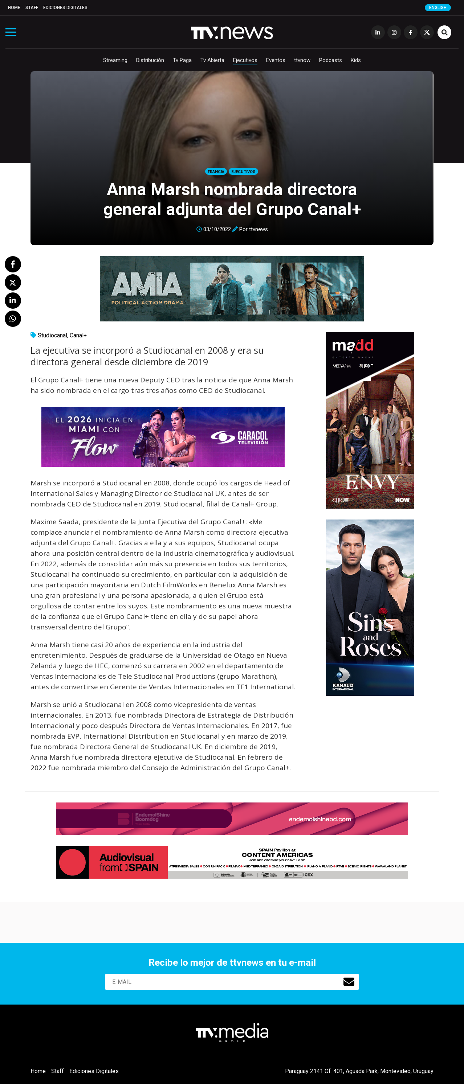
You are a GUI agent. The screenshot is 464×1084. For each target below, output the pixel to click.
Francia (216, 171)
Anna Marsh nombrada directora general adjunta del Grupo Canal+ (232, 199)
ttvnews (258, 229)
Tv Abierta (212, 60)
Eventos (275, 60)
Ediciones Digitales (65, 7)
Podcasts (330, 60)
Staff (31, 7)
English (438, 7)
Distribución (150, 60)
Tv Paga (182, 60)
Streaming (115, 60)
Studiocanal (52, 335)
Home (14, 7)
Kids (356, 60)
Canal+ (78, 335)
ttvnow (302, 60)
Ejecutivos (245, 60)
